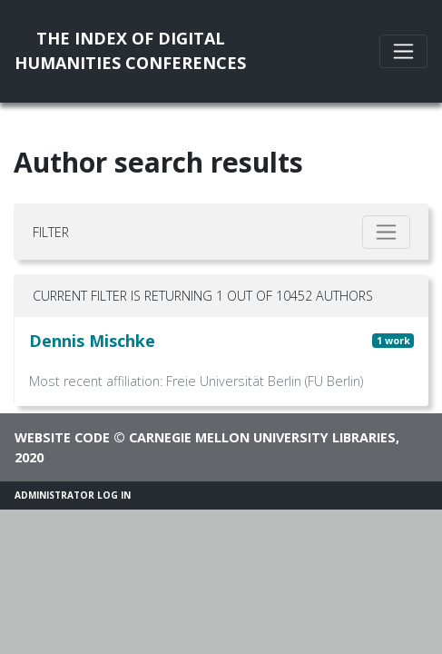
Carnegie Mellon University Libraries (262, 437)
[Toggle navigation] (403, 51)
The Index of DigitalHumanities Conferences (130, 50)
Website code (62, 437)
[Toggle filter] (386, 232)
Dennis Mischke (92, 341)
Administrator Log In (73, 495)
